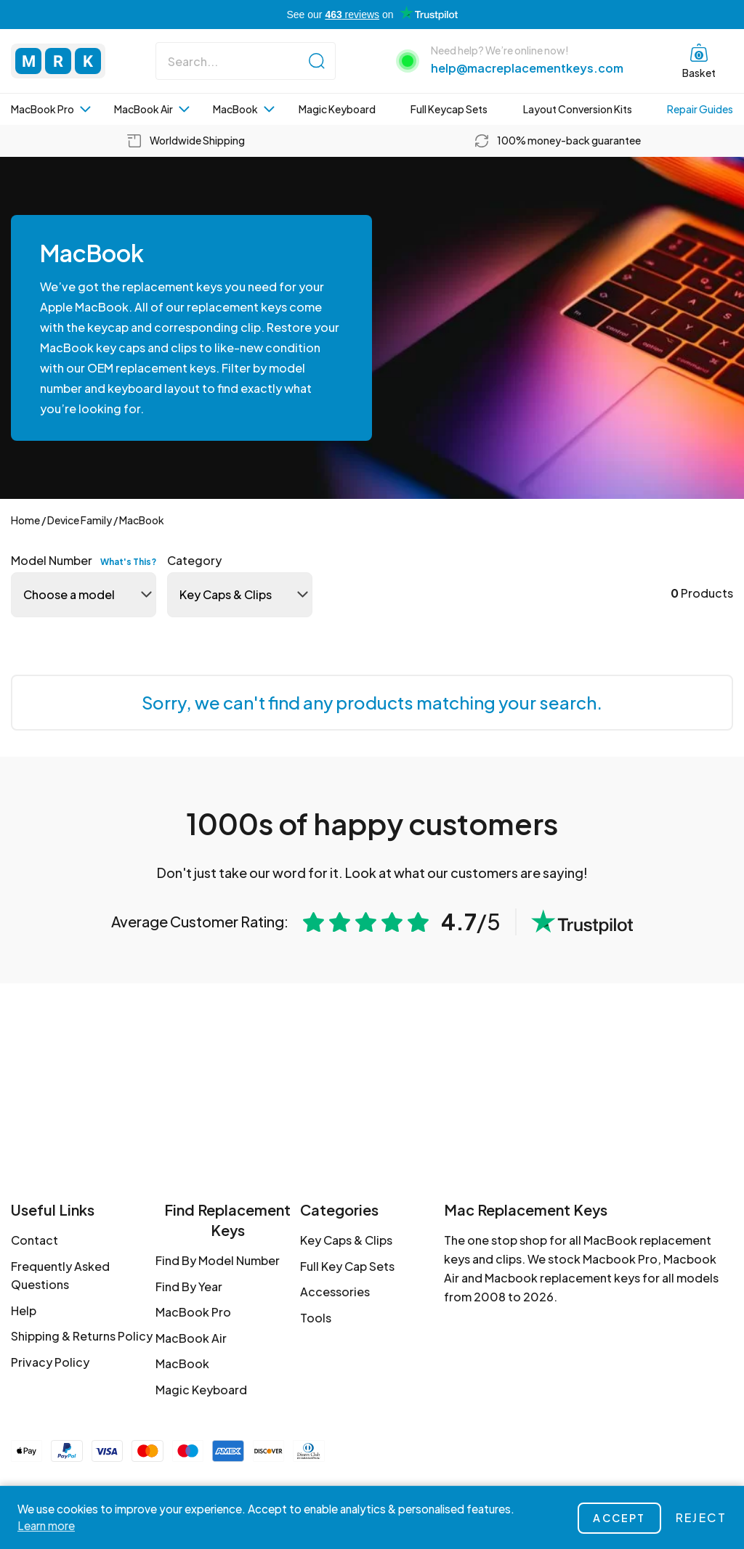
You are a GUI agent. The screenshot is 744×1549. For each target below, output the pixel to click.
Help (23, 1310)
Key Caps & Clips (346, 1240)
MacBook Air (152, 108)
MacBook (244, 108)
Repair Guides (700, 108)
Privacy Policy (50, 1362)
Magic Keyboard (337, 108)
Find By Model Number (217, 1260)
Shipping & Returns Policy (82, 1335)
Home (25, 520)
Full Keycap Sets (449, 108)
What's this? (128, 561)
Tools (315, 1317)
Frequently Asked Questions (60, 1276)
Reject (701, 1517)
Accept (619, 1517)
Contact (34, 1240)
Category (194, 560)
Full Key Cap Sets (347, 1266)
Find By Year (188, 1286)
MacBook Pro (51, 108)
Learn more (46, 1525)
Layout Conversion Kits (577, 108)
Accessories (335, 1291)
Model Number (83, 560)
